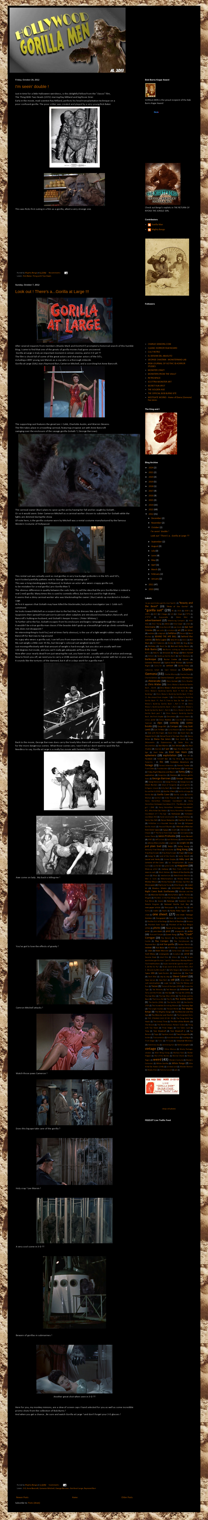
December (156, 518)
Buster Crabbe (170, 660)
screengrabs (164, 954)
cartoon (169, 666)
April (153, 565)
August (155, 546)
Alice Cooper (178, 624)
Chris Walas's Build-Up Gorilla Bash (175, 688)
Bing (185, 643)
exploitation (170, 755)
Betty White (175, 640)
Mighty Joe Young (164, 885)
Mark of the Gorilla (181, 872)
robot (150, 951)
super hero (168, 983)
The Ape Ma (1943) (182, 993)
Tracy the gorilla (183, 1034)
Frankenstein (162, 769)
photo (156, 928)
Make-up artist (151, 869)
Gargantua (162, 775)
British (151, 656)
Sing (182, 957)
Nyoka (164, 911)
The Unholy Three (160, 1022)
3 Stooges (164, 614)
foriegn (149, 765)
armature (171, 630)
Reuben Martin (184, 944)
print (168, 931)
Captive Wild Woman (173, 663)
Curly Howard (173, 730)
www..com (156, 112)
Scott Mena (150, 954)
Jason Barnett (187, 836)
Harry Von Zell (151, 820)
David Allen (172, 733)
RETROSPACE (154, 378)
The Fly (169, 999)
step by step (164, 977)
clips (159, 723)
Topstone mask (167, 1034)
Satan (187, 951)
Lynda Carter (169, 866)
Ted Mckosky (157, 990)
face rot (186, 756)
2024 (151, 468)
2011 (151, 585)
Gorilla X (158, 798)
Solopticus (186, 970)
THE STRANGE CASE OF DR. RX (160, 1018)
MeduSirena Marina (182, 876)
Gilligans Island (151, 788)
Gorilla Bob (149, 795)
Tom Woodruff (159, 1031)
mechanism (165, 876)
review (148, 948)
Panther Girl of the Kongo (157, 921)
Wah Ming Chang (162, 1053)
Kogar (181, 853)
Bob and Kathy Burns (180, 646)
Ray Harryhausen (181, 941)
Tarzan (154, 986)
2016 (151, 496)
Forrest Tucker (183, 766)
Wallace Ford (178, 1053)
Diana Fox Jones (162, 739)
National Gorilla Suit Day (176, 904)
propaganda (179, 931)
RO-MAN (171, 948)
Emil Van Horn (178, 752)
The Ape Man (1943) (167, 996)
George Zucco (185, 782)
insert (174, 830)
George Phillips (171, 782)
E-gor (166, 749)
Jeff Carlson (159, 840)
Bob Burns (151, 649)
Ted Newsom (171, 990)
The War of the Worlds (180, 1022)
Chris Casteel (172, 681)
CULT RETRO (154, 352)
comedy (174, 723)
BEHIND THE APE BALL (166, 636)
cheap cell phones (169, 1109)
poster (147, 931)
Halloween (175, 814)
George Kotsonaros (155, 782)
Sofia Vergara (174, 970)
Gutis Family (185, 798)
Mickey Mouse (151, 882)
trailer (147, 1038)
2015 (151, 500)
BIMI (178, 643)
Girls (174, 788)
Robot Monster (162, 951)
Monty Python (173, 895)
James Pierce (150, 836)
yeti (176, 1070)
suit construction (152, 983)
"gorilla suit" (154, 610)
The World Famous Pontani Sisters (171, 1025)
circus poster (150, 720)
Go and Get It (185, 788)
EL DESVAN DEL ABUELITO (160, 356)
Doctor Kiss (183, 742)
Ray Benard (166, 938)
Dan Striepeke (187, 730)
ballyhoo (172, 633)
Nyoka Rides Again (178, 911)
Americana (150, 627)
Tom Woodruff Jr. (178, 1031)
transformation (173, 1038)
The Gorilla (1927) (184, 999)
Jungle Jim (184, 843)
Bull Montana (184, 656)
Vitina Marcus (170, 1049)
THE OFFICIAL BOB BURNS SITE (162, 393)
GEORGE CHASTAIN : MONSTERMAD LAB (167, 360)
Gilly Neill (165, 788)
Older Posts (127, 1497)
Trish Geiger (150, 1041)
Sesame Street (150, 957)
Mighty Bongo (158, 229)
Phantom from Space (156, 925)
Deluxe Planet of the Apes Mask (172, 736)
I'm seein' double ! (32, 86)
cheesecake (154, 681)
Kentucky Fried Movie (153, 850)
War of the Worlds (161, 1056)
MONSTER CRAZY (156, 370)
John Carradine (187, 840)
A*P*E (187, 614)
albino (167, 624)
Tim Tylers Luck (183, 1028)
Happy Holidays (184, 817)
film (161, 762)
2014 (151, 505)
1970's (147, 614)
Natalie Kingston (152, 904)
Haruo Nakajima (168, 820)
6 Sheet (179, 614)
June (154, 556)
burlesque (150, 659)
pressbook (157, 931)
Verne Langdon (183, 1045)
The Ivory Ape (187, 1006)
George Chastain (184, 779)
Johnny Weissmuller (156, 843)
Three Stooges (167, 1028)
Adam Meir (182, 617)
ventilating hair (168, 1045)
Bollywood (166, 653)
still (172, 980)
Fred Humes (176, 769)
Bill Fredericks (159, 643)
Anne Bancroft (33, 1488)
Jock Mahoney (172, 840)
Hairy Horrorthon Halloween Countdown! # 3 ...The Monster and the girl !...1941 (169, 804)
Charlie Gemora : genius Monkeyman (177, 678)
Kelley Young (183, 846)
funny (182, 771)
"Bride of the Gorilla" (177, 607)
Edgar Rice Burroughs (181, 749)
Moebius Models (159, 888)
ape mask (177, 627)
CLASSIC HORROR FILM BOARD (162, 348)
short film (164, 957)
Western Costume (176, 1060)
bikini (184, 640)
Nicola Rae (182, 907)
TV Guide (169, 1041)
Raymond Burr (90, 1488)
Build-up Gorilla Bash (166, 656)
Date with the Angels (156, 733)
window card (172, 1067)
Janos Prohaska (166, 836)
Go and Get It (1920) (152, 791)
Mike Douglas (179, 885)
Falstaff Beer (162, 759)
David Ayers (185, 733)
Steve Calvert (180, 976)
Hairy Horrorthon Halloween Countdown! (163, 801)
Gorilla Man (157, 225)
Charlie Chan (185, 674)
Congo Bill (162, 727)
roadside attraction (185, 948)
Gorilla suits (179, 795)
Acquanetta (163, 617)
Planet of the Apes (173, 928)
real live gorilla (167, 944)
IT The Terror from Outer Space (165, 833)
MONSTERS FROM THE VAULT (162, 374)
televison (184, 989)
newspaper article (152, 908)
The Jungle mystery (155, 1009)
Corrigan (174, 726)
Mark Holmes (164, 872)
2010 (151, 589)
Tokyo (147, 1031)
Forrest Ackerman (166, 765)
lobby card (184, 859)
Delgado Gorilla (151, 736)
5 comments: (54, 1485)
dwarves (158, 749)
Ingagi (165, 830)
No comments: (55, 273)
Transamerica (158, 1038)
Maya (155, 876)
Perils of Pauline (176, 921)
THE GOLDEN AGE (156, 390)
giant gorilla (185, 785)
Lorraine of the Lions (154, 863)
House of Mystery (166, 827)
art (179, 630)
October (155, 527)
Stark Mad (152, 977)
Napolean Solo (184, 901)
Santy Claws (177, 951)
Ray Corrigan (161, 941)
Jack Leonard (185, 833)
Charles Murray (170, 674)
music (160, 901)
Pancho (190, 918)
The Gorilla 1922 (174, 1002)
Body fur (156, 653)
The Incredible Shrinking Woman (165, 1006)
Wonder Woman (186, 1067)
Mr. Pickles (185, 895)
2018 (151, 486)
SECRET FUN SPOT (156, 386)
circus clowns (184, 717)
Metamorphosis (167, 879)
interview (183, 830)
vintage (150, 1049)
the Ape (168, 993)
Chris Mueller (187, 681)
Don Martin (163, 746)
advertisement (153, 620)
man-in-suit (150, 872)
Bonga (176, 653)
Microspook (150, 885)
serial (186, 954)
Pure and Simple (156, 935)
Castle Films (183, 666)
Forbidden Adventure (179, 762)
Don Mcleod (177, 746)
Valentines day (153, 1045)
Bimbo (170, 643)
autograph (161, 633)
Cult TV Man (159, 730)
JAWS (150, 840)
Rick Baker (27, 276)
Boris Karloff (187, 653)
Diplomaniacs (166, 742)
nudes (155, 911)
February (155, 574)
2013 (151, 510)
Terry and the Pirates (153, 993)
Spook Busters (163, 973)
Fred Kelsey (188, 769)
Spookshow (177, 973)
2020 (151, 477)
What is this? (156, 145)
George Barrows (62, 1488)
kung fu (151, 856)
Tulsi (160, 1041)
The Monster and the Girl (162, 1015)
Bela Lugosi (161, 640)
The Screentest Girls (185, 1015)
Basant (183, 633)
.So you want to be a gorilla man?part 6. (160, 603)
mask (147, 876)
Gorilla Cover (163, 795)
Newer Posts (22, 1497)
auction (151, 633)
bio (191, 643)
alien (188, 624)
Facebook (148, 759)
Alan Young (156, 624)
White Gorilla (162, 1064)
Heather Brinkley (185, 820)
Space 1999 (149, 973)
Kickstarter (169, 850)
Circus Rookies (165, 720)
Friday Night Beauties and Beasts (161, 772)
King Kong (182, 849)
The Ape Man (150, 996)
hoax (179, 823)
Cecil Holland (171, 670)
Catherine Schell (152, 670)
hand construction (167, 817)
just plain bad (153, 846)
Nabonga (170, 901)
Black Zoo (163, 646)
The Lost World (172, 1009)
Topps (156, 1034)
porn (187, 928)
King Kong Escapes (152, 853)
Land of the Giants (167, 856)
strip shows (185, 980)
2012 (151, 514)
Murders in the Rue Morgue (165, 898)
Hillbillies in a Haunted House (161, 823)
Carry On (158, 666)
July (153, 551)
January (155, 579)
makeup (164, 869)
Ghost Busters (151, 785)
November (156, 523)
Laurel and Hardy (152, 859)
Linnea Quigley (170, 859)
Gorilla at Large (76, 1488)
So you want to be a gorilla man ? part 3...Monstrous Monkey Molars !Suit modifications (169, 960)
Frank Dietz (149, 769)
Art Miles (189, 630)
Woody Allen (152, 1070)
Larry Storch (184, 856)
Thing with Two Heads (42, 276)
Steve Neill (163, 980)
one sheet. (160, 914)
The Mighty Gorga (163, 1012)
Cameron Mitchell (47, 1488)
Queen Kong (171, 935)
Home (75, 1497)
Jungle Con (172, 843)
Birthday (152, 646)
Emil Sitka (158, 752)
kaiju (170, 846)
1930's (187, 611)
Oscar (171, 918)
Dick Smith (180, 739)
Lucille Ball (157, 866)
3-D (24, 1488)
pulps (190, 931)
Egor (146, 752)
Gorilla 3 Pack (169, 791)
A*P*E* (148, 617)
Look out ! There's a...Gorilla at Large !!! (52, 291)
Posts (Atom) (34, 1503)
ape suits (160, 630)
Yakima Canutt (166, 1070)
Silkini (174, 957)
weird (157, 1060)
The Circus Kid (158, 999)
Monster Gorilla (157, 895)
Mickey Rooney (167, 882)
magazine (182, 865)
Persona (189, 921)
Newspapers (169, 907)
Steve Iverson (150, 980)
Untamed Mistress (185, 1041)
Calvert (186, 660)
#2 (173, 611)
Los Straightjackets (176, 863)
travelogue (186, 1038)
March (154, 569)
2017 (151, 491)
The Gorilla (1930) (156, 1002)
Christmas (171, 717)
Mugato (148, 898)
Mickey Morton (183, 879)
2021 (151, 472)
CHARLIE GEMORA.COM (159, 344)
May (153, 560)
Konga (190, 853)
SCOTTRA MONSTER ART (160, 382)
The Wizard (149, 1025)
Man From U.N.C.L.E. (181, 869)
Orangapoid (160, 918)
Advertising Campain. (176, 621)
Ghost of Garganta (169, 785)
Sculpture (177, 954)
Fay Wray (177, 759)
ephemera (150, 755)
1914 (179, 611)
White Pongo (178, 1063)
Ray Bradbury (180, 938)
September (156, 542)
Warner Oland (178, 1056)
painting (180, 918)
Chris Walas (154, 684)
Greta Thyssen (170, 798)
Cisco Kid (179, 720)
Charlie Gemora (151, 678)
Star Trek (189, 973)
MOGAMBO (176, 888)
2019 (151, 482)
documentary (150, 746)
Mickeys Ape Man (183, 882)
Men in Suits (151, 879)
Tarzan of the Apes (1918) (171, 986)
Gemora (173, 775)
